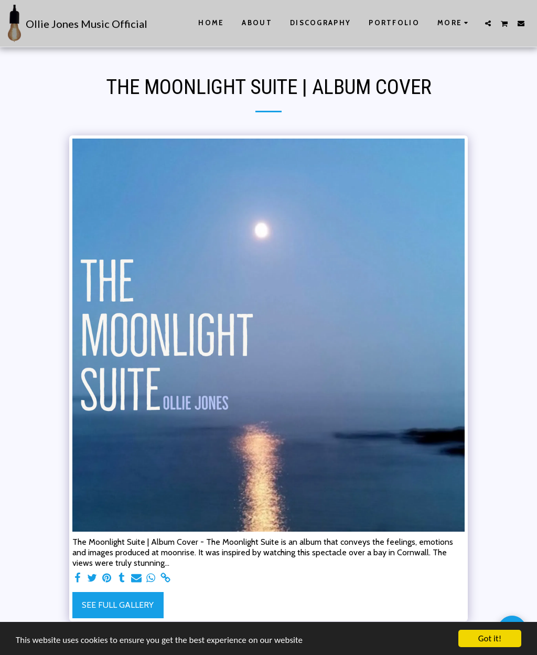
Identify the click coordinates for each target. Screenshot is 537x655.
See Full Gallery (118, 605)
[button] (488, 23)
